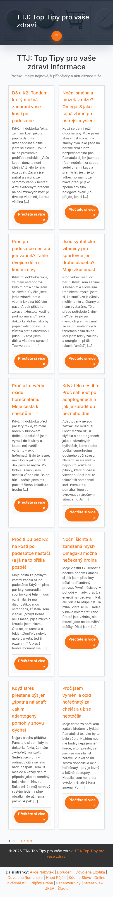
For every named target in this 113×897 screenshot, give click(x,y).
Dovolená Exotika (90, 872)
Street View (93, 883)
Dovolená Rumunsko (25, 877)
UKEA (49, 888)
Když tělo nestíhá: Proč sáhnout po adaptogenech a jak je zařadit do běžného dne (81, 399)
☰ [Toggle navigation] (56, 36)
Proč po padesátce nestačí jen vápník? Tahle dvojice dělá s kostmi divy (31, 255)
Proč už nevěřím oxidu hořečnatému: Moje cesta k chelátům (29, 399)
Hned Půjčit (56, 877)
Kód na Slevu (80, 877)
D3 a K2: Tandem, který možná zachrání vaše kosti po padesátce (30, 106)
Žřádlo (63, 888)
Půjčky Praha (42, 883)
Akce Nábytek (42, 872)
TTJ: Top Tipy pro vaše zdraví (53, 21)
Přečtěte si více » (31, 217)
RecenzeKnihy (68, 883)
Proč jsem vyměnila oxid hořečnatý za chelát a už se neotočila (77, 702)
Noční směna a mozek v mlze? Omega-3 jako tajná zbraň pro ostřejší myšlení (79, 106)
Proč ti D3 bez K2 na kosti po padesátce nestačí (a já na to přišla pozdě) (31, 553)
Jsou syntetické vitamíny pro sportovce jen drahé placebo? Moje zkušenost (79, 255)
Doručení (64, 872)
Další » (26, 841)
